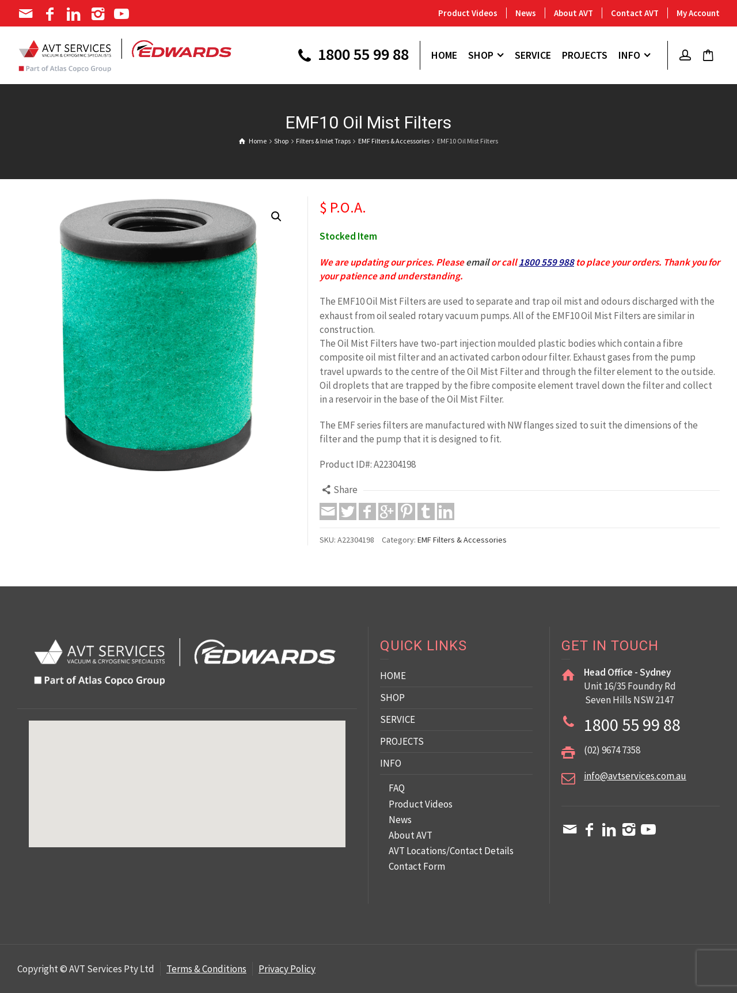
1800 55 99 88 (352, 56)
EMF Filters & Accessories (462, 540)
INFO (390, 763)
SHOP (392, 697)
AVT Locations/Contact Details (451, 850)
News (525, 12)
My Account (698, 12)
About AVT (573, 12)
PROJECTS (402, 741)
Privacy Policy (287, 968)
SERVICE (397, 719)
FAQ (397, 788)
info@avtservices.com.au (635, 776)
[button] (276, 216)
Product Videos (467, 12)
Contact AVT (635, 12)
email (477, 262)
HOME (393, 675)
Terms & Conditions (206, 968)
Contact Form (417, 866)
